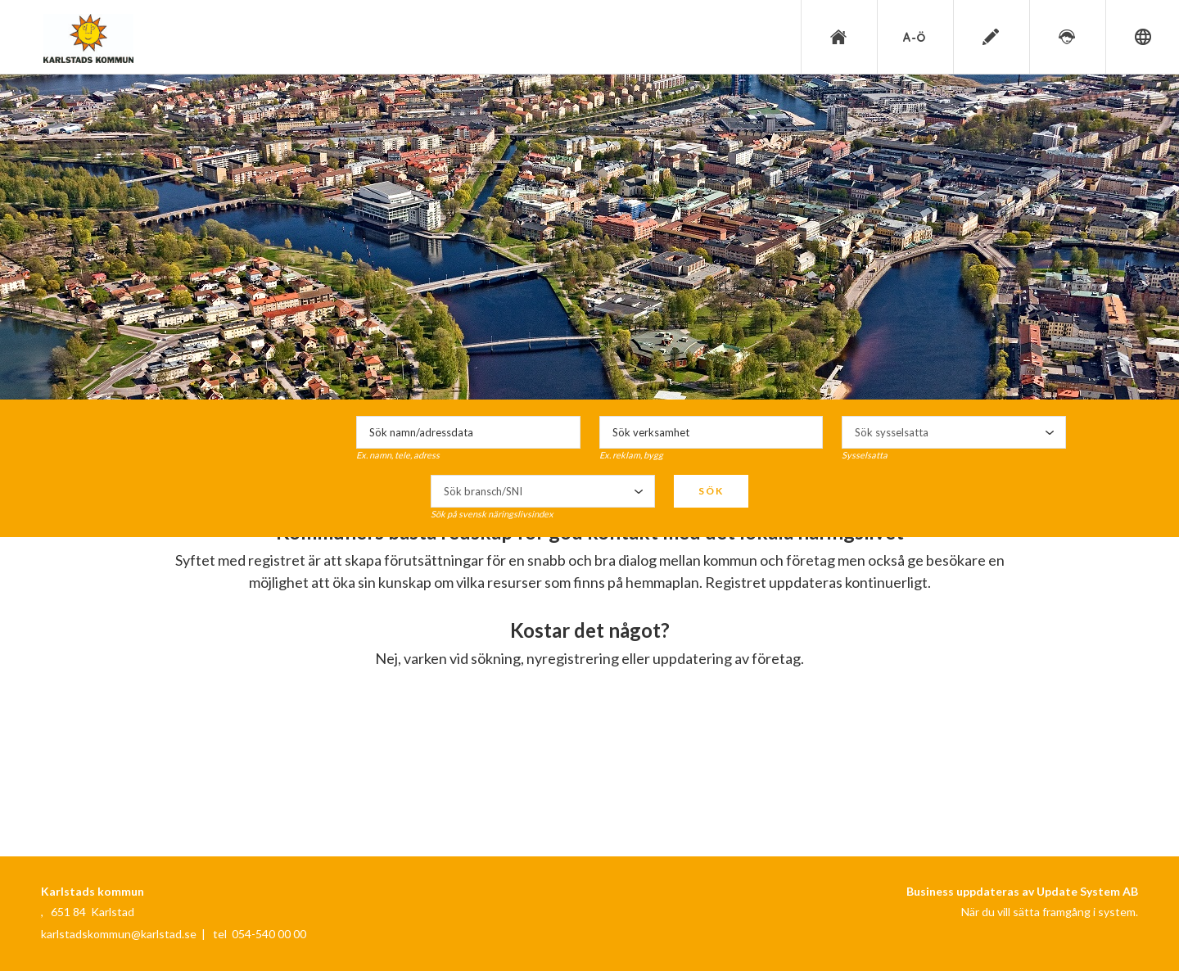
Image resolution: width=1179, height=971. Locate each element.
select (1049, 432)
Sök (711, 491)
